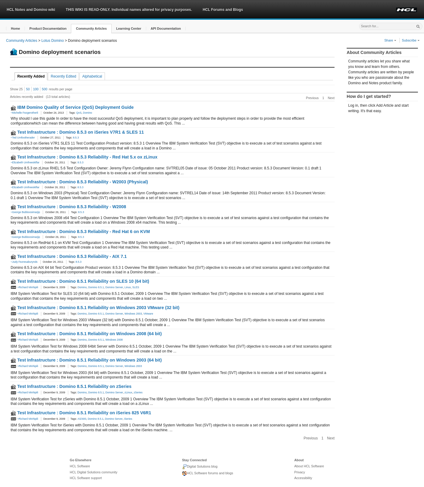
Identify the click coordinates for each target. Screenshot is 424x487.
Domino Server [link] (114, 287)
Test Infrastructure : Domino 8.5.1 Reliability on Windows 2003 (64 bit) (89, 360)
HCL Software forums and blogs (207, 473)
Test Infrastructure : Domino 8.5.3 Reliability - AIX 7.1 (72, 256)
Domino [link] (87, 112)
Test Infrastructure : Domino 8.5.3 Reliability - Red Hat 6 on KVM (83, 231)
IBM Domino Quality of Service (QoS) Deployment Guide (75, 107)
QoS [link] (78, 112)
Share (390, 40)
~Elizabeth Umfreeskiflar (25, 162)
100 (36, 89)
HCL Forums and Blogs (223, 10)
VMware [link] (148, 313)
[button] (15, 28)
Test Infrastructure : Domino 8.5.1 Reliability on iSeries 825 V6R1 (84, 412)
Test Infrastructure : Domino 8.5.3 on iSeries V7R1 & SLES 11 (80, 132)
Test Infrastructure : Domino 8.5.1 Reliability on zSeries (74, 386)
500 (44, 89)
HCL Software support (86, 478)
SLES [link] (135, 287)
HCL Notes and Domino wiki (31, 10)
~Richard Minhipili (24, 287)
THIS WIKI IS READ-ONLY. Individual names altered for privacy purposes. (129, 10)
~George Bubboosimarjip (25, 212)
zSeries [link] (138, 392)
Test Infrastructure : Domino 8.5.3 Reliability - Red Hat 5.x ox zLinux (87, 157)
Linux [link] (128, 287)
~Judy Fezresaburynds (24, 261)
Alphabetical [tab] (92, 76)
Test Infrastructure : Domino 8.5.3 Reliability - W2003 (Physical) (82, 181)
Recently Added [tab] (31, 76)
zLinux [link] (128, 392)
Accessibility (303, 478)
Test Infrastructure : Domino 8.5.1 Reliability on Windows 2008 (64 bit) (89, 333)
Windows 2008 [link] (114, 339)
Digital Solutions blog (199, 466)
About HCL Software (309, 466)
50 (28, 89)
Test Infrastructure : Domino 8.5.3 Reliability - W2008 (71, 206)
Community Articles (21, 40)
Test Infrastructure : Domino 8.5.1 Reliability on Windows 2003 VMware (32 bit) (98, 307)
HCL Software (80, 466)
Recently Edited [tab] (63, 76)
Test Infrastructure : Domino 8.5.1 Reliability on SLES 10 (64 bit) (83, 281)
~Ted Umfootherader (23, 137)
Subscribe (411, 40)
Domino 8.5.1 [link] (96, 287)
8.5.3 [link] (76, 137)
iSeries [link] (128, 418)
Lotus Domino (52, 40)
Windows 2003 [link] (133, 313)
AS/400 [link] (82, 418)
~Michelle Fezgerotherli (24, 112)
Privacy (299, 472)
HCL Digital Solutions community (93, 472)
